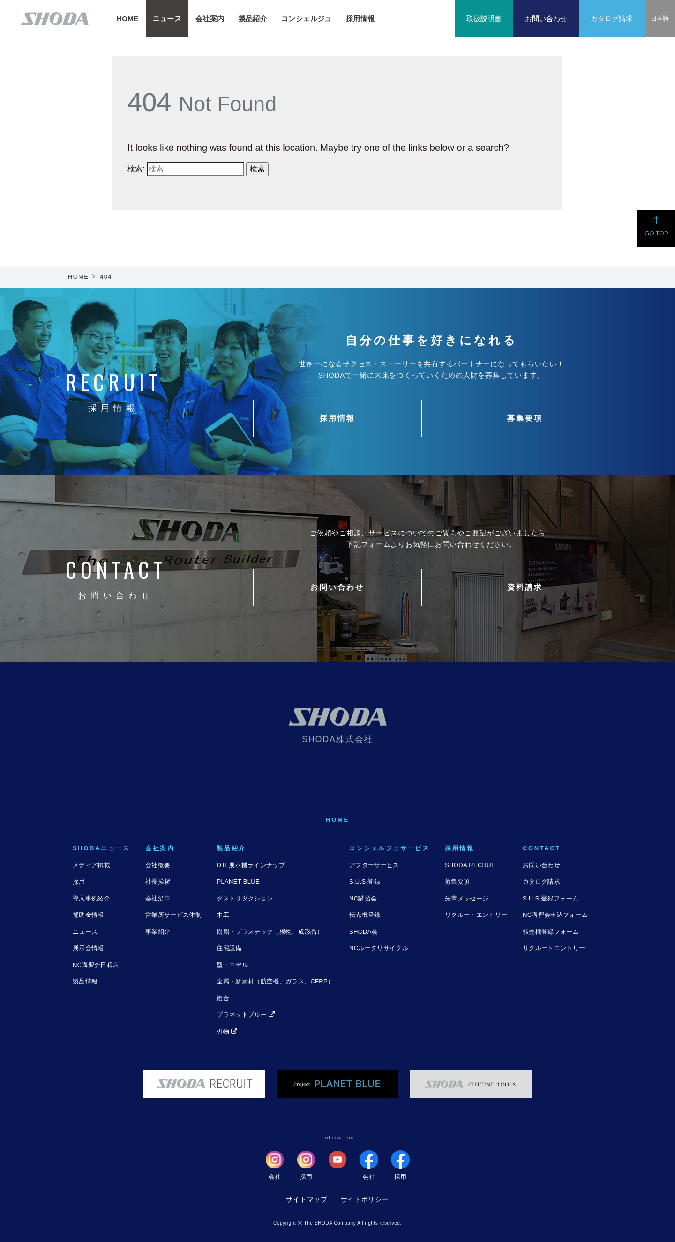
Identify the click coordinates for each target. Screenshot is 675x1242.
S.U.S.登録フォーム (550, 898)
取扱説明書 (484, 18)
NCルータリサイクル (378, 948)
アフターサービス (374, 865)
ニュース (85, 931)
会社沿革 (157, 898)
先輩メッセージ (466, 898)
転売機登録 (365, 914)
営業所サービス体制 (173, 914)
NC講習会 (363, 898)
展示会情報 (88, 948)
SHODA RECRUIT (471, 865)
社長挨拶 (157, 881)
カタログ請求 (612, 18)
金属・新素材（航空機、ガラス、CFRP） (275, 981)
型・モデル (232, 964)
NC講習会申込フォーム (555, 914)
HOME (128, 18)
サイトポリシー (365, 1199)
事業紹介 (157, 931)
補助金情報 (88, 914)
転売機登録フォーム (551, 931)
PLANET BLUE (238, 881)
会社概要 (157, 865)
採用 (79, 881)
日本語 (660, 18)
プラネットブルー (246, 1014)
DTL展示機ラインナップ (251, 865)
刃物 (227, 1031)
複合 (223, 998)
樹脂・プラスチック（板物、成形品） (270, 931)
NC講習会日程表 (96, 964)
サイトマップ (306, 1199)
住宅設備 (229, 948)
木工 (223, 914)
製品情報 (85, 981)
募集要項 (457, 881)
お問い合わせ (546, 18)
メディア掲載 (91, 865)
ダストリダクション (245, 898)
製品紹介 (253, 18)
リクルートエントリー (476, 914)
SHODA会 (363, 931)
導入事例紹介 (91, 898)
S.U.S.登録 (364, 881)
